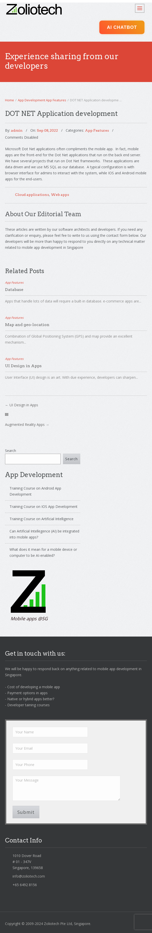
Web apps (60, 195)
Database (14, 289)
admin (17, 130)
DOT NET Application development (61, 113)
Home (9, 100)
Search (10, 450)
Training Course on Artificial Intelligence (41, 518)
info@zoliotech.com (29, 876)
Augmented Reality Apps (25, 424)
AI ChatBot (122, 27)
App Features (56, 100)
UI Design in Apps (23, 365)
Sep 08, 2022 (47, 130)
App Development (31, 100)
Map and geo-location (27, 324)
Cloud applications (32, 195)
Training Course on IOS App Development (44, 506)
